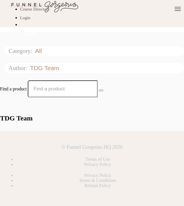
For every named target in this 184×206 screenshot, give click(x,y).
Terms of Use (98, 159)
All (39, 50)
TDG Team (45, 68)
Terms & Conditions (97, 180)
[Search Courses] (101, 90)
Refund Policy (98, 185)
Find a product (13, 88)
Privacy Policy (97, 164)
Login (25, 17)
